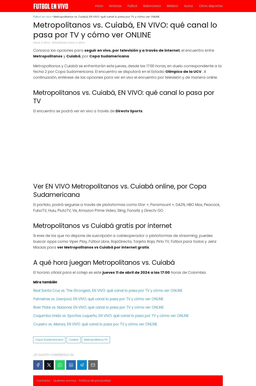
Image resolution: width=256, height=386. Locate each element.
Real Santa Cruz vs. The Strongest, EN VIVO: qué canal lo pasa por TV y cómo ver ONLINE (107, 290)
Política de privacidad (95, 381)
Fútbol (132, 6)
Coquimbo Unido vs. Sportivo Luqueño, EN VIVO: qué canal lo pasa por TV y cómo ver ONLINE (111, 315)
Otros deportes (211, 6)
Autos (188, 6)
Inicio (99, 6)
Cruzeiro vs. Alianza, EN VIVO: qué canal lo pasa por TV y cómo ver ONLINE (95, 324)
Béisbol (172, 6)
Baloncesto (152, 6)
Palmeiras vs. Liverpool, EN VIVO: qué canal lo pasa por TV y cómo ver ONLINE (98, 299)
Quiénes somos (64, 381)
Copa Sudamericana (49, 340)
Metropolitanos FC (96, 340)
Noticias (115, 6)
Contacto (43, 381)
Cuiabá (73, 340)
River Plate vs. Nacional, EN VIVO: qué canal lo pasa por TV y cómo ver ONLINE (98, 307)
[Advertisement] (128, 146)
